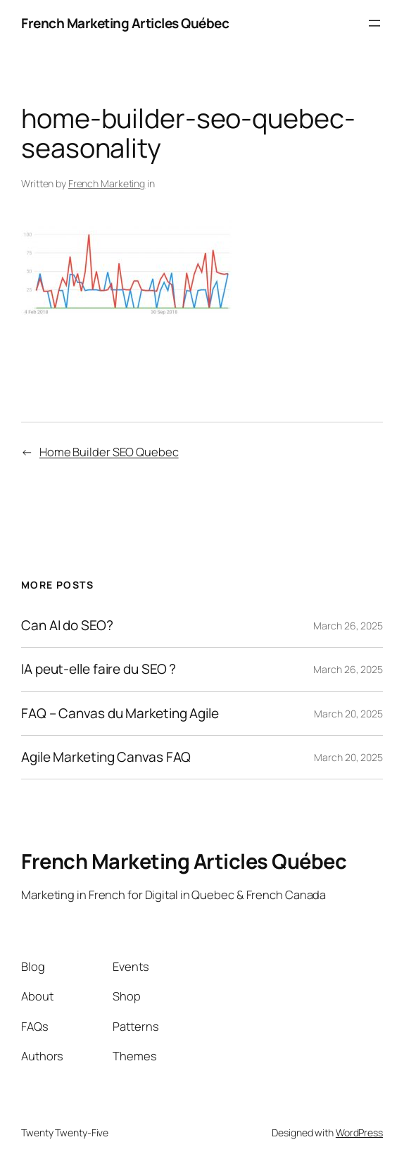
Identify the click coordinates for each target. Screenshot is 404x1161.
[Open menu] (374, 23)
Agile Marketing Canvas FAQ (106, 757)
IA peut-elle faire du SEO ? (98, 669)
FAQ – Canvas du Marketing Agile (120, 713)
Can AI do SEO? (67, 625)
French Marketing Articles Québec (125, 23)
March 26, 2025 (348, 625)
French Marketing (106, 183)
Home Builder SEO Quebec (109, 452)
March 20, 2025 (348, 713)
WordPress (359, 1132)
